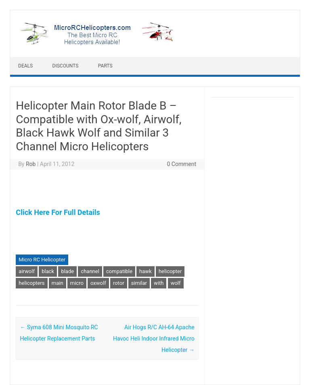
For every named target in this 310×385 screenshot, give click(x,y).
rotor (118, 283)
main (57, 283)
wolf (176, 283)
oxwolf (98, 283)
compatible (119, 271)
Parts (105, 66)
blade (67, 271)
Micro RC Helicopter (42, 260)
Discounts (65, 66)
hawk (145, 271)
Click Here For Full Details (58, 212)
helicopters (31, 283)
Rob (31, 164)
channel (90, 271)
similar (139, 283)
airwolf (27, 271)
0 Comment (181, 164)
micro (77, 283)
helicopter (170, 271)
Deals (25, 66)
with (158, 283)
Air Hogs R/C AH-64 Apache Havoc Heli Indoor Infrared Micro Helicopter (154, 338)
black (48, 271)
